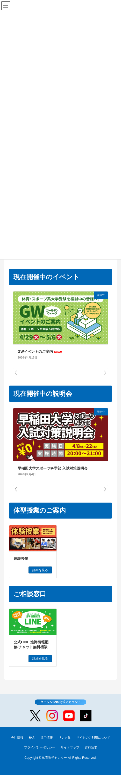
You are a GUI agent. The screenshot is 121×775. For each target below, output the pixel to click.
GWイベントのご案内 (40, 351)
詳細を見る (40, 570)
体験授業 (21, 558)
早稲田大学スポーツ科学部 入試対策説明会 (53, 468)
